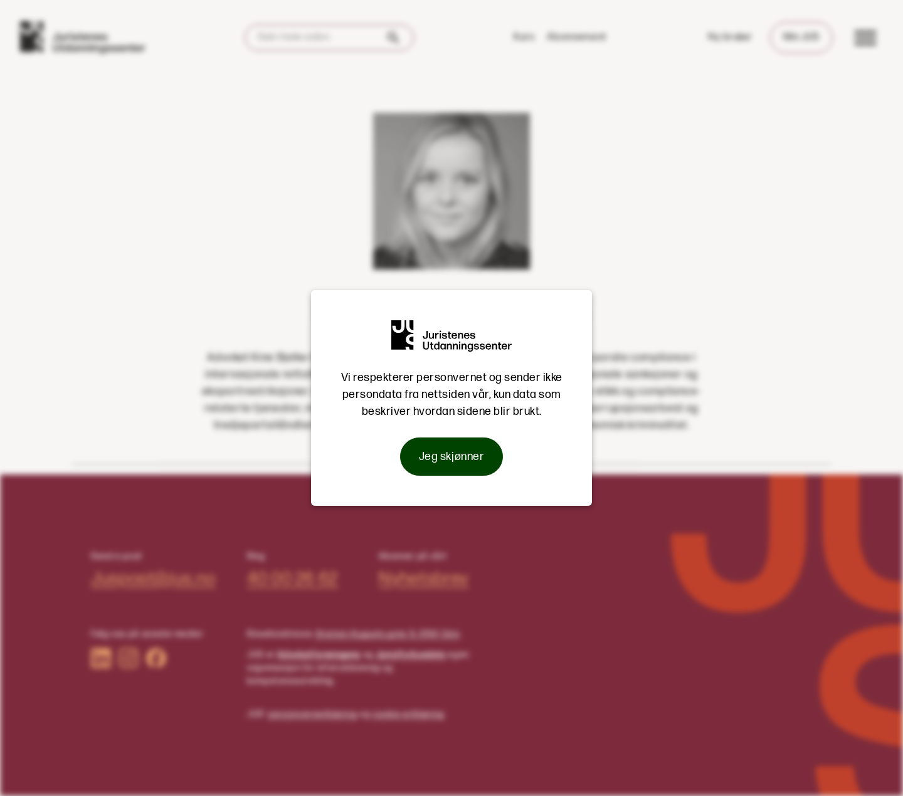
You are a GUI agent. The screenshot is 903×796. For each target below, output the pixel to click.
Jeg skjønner (451, 456)
